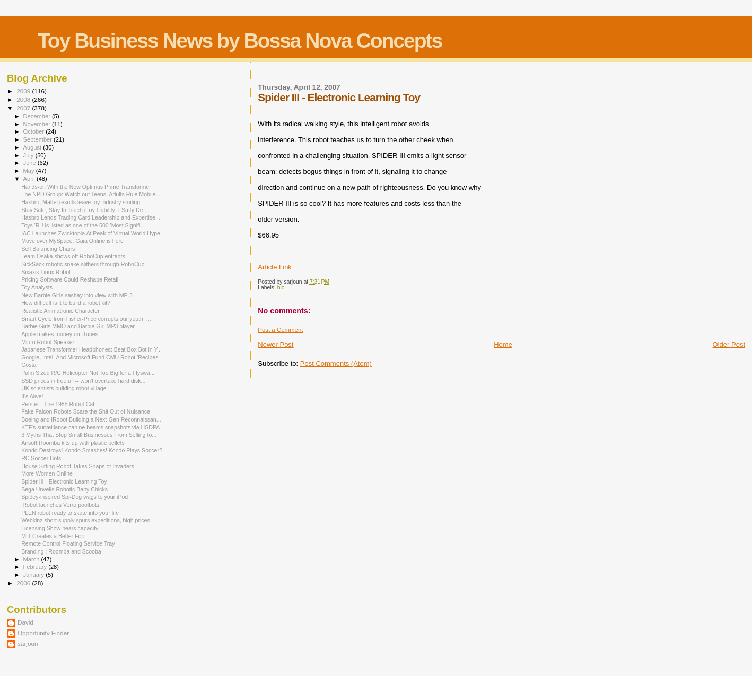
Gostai (29, 365)
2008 (24, 99)
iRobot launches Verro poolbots (60, 505)
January (34, 575)
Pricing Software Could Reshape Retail (69, 279)
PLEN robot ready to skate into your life (70, 513)
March (32, 559)
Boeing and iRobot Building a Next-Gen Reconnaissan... (91, 419)
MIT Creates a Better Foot (53, 536)
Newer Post (275, 344)
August (33, 147)
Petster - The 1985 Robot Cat (57, 404)
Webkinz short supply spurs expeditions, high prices (85, 520)
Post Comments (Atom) (336, 363)
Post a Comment (280, 330)
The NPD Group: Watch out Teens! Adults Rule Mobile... (90, 194)
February (36, 567)
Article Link (275, 267)
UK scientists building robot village (64, 388)
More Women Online (47, 473)
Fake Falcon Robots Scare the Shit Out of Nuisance (85, 411)
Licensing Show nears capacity (59, 528)
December (37, 116)
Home (503, 344)
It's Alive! (32, 396)
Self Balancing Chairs (48, 248)
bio (281, 288)
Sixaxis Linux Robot (46, 272)
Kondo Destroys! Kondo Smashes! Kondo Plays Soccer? (91, 450)
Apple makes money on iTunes (59, 334)
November (37, 124)
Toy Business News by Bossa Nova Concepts (240, 40)
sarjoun (28, 643)
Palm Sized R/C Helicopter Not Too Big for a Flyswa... (87, 373)
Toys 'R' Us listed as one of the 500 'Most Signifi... (83, 225)
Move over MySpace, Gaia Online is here (72, 241)
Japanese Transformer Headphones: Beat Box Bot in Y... (91, 349)
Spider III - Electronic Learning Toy (64, 481)
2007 (24, 107)
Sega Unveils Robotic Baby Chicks (64, 489)
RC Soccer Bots (41, 458)
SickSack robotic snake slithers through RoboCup (82, 264)
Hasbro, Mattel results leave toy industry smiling (80, 202)
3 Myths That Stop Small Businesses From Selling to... (88, 435)
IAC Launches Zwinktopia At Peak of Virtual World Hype (90, 233)
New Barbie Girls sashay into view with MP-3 (77, 295)
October (34, 131)
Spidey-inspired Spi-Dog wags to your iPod (74, 497)
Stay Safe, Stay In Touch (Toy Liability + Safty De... (84, 210)
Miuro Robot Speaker (47, 342)
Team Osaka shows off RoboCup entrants (73, 256)
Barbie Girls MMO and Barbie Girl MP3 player (78, 326)
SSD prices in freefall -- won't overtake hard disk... (83, 380)
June (30, 163)
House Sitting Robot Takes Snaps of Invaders (77, 466)
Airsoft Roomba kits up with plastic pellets (73, 443)
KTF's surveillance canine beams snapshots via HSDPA (90, 427)
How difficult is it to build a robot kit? (65, 303)
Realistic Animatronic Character (60, 311)
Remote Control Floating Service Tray (68, 543)
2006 (24, 583)
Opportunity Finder (43, 632)
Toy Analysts (37, 287)
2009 (24, 90)
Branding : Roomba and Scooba (61, 551)
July (29, 155)
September (38, 139)
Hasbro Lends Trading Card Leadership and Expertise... (90, 217)
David (25, 622)
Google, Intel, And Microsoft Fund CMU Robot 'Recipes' (90, 357)
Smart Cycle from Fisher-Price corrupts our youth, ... (86, 318)
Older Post (729, 344)
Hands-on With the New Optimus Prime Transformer (86, 186)
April (30, 178)
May (29, 171)
